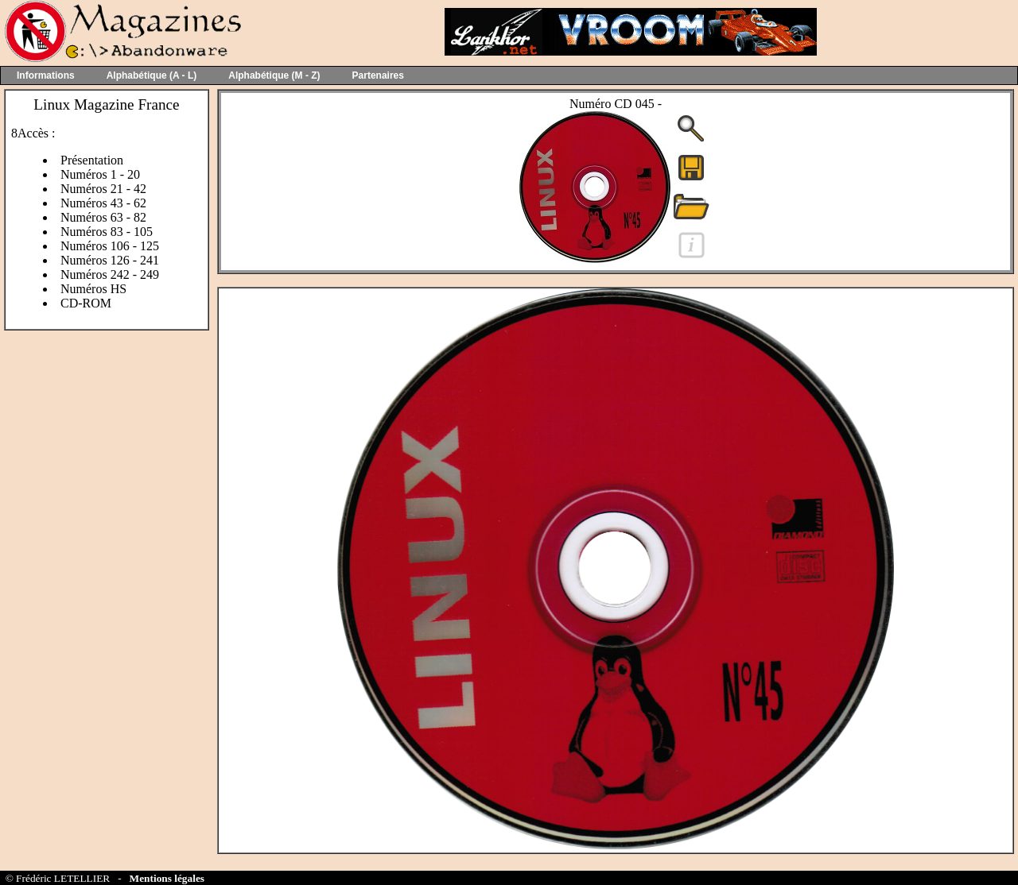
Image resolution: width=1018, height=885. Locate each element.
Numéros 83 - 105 (106, 231)
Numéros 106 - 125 (109, 246)
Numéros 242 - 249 (109, 274)
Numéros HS (93, 289)
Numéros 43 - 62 (103, 203)
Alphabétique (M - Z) (274, 75)
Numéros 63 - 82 (103, 217)
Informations (46, 75)
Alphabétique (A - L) (152, 75)
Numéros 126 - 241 (109, 260)
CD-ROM (85, 303)
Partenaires (378, 75)
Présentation (91, 160)
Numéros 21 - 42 (103, 188)
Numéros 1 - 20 (100, 174)
